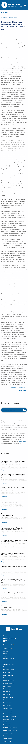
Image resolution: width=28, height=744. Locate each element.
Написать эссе (7, 705)
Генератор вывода (8, 675)
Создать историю (8, 733)
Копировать (14, 387)
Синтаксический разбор (10, 730)
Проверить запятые (8, 719)
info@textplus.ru (9, 641)
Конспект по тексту (8, 683)
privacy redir (6, 672)
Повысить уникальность (9, 716)
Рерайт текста (7, 722)
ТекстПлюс (4, 18)
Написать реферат (8, 697)
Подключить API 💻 (8, 645)
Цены (5, 653)
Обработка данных (8, 658)
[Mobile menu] (25, 5)
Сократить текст (7, 736)
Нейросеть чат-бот (8, 669)
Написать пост (7, 694)
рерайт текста (22, 441)
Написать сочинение (14, 18)
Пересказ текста (7, 714)
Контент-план (7, 686)
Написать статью (7, 703)
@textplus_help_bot (10, 638)
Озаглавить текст (7, 708)
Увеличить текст (7, 738)
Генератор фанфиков (9, 678)
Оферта (5, 656)
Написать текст (7, 667)
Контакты (5, 651)
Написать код (7, 692)
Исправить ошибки (8, 680)
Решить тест (6, 725)
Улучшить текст (7, 741)
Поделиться (6, 12)
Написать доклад (8, 689)
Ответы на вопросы (8, 711)
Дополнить (23, 390)
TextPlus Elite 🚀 (7, 648)
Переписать (23, 387)
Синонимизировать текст (10, 727)
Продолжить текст (9, 664)
